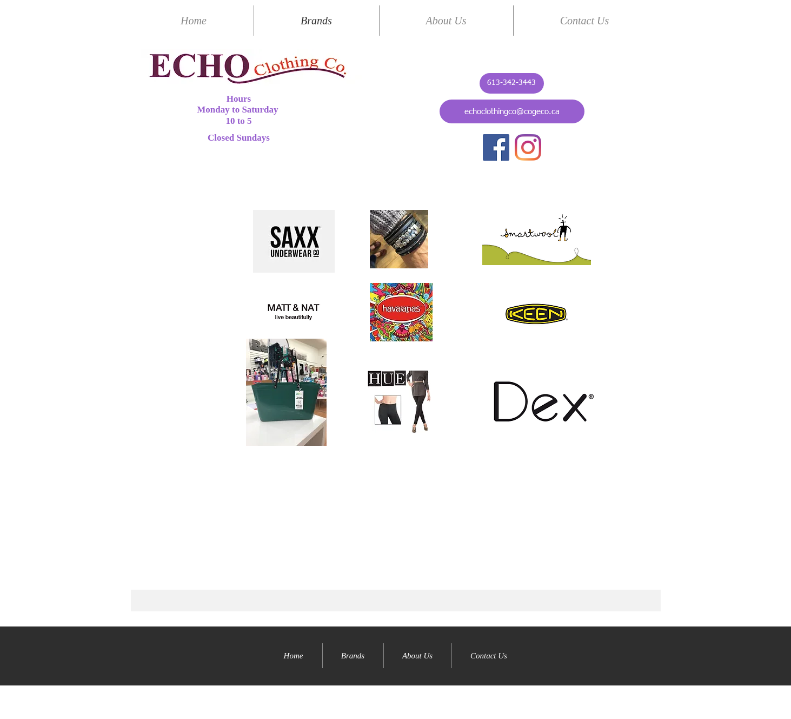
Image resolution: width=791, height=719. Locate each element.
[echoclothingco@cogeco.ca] (512, 111)
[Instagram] (528, 147)
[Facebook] (496, 147)
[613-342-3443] (512, 83)
